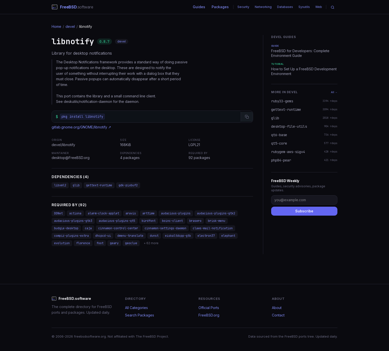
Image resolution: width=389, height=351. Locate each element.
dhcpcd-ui (103, 236)
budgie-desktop (66, 228)
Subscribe (304, 211)
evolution (62, 243)
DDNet (58, 213)
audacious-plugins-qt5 (117, 221)
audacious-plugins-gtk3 (73, 221)
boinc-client (172, 221)
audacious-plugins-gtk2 (216, 213)
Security (243, 7)
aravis (131, 213)
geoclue (131, 243)
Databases (285, 7)
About (277, 308)
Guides (199, 7)
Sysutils (304, 7)
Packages (220, 7)
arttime (148, 213)
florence (83, 243)
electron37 (206, 236)
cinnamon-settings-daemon (165, 228)
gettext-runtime (99, 185)
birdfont (149, 221)
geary (114, 243)
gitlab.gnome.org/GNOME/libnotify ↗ (81, 127)
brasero (195, 221)
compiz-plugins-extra (71, 236)
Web (318, 7)
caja (88, 228)
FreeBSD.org (208, 315)
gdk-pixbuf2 (128, 185)
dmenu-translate (130, 236)
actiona (75, 213)
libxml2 (60, 185)
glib (76, 185)
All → (334, 92)
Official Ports (208, 308)
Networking (263, 7)
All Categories (136, 308)
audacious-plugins (176, 213)
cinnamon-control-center (118, 228)
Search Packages (139, 315)
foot (100, 243)
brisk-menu (216, 221)
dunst (154, 236)
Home (56, 26)
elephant (228, 236)
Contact (278, 315)
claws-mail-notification (213, 228)
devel (70, 26)
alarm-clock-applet (103, 213)
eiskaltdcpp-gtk (178, 236)
